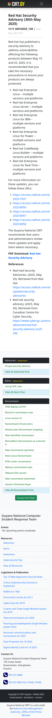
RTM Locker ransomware (18, 461)
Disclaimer (28, 697)
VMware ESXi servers (16, 472)
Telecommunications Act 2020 (18, 617)
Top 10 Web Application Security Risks (22, 576)
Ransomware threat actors (19, 423)
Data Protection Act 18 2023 (17, 641)
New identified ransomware (19, 435)
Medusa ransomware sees (18, 467)
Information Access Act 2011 (18, 597)
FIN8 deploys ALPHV (15, 406)
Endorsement (16, 697)
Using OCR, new (13, 386)
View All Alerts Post (15, 392)
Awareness (9, 554)
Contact (38, 697)
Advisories (8, 542)
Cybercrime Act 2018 (14, 603)
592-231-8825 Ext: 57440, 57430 (24, 682)
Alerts (6, 548)
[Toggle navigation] (41, 4)
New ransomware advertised (20, 478)
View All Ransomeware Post (19, 490)
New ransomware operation (19, 450)
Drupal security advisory (17, 366)
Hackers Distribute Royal (18, 484)
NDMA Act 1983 (11, 591)
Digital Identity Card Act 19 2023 (20, 647)
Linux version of (13, 418)
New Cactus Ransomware (18, 455)
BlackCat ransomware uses (19, 412)
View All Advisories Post (17, 371)
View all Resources (12, 565)
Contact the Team (26, 497)
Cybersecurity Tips (12, 560)
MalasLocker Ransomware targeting (24, 429)
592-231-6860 (15, 674)
